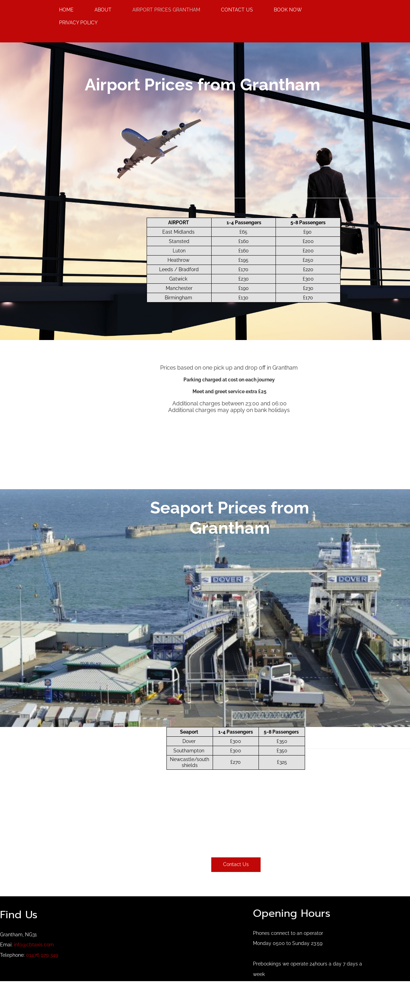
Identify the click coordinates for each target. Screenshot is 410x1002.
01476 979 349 (42, 955)
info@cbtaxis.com (34, 944)
